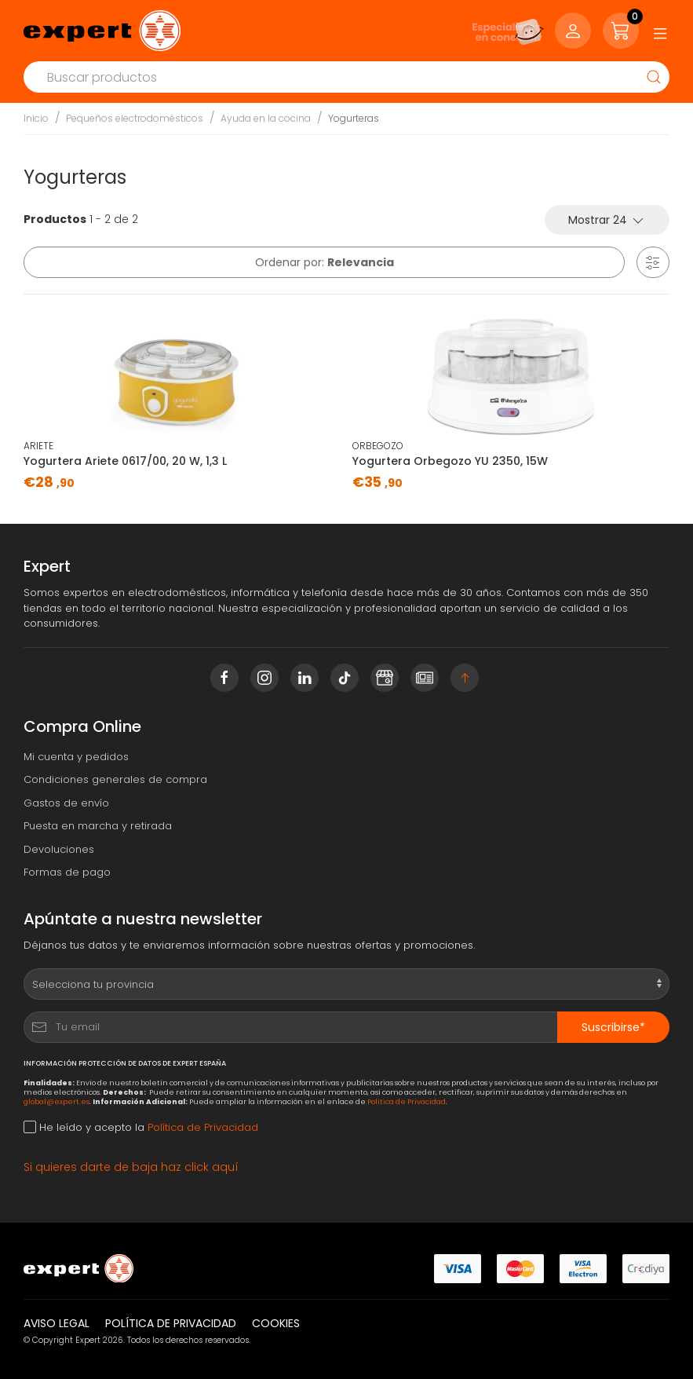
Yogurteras (353, 118)
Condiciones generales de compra (115, 779)
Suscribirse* (613, 1027)
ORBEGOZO (377, 445)
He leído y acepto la (141, 1127)
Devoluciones (59, 849)
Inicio (36, 118)
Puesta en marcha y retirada (98, 825)
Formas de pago (67, 872)
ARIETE (38, 445)
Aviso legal (56, 1323)
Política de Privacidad (406, 1101)
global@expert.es (56, 1101)
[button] (652, 262)
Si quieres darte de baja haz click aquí (131, 1167)
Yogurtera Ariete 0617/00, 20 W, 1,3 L (125, 461)
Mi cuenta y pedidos (76, 756)
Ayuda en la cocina (266, 118)
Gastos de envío (66, 803)
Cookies (276, 1323)
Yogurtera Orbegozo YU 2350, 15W (450, 461)
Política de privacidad (170, 1323)
